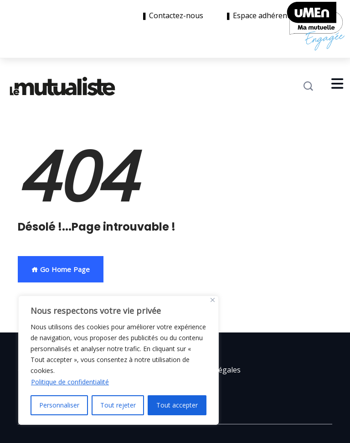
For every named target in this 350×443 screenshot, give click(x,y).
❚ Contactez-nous (174, 15)
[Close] (213, 300)
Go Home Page (60, 269)
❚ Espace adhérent (257, 15)
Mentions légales (211, 370)
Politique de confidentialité (70, 382)
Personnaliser (59, 405)
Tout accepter (177, 405)
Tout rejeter (118, 405)
